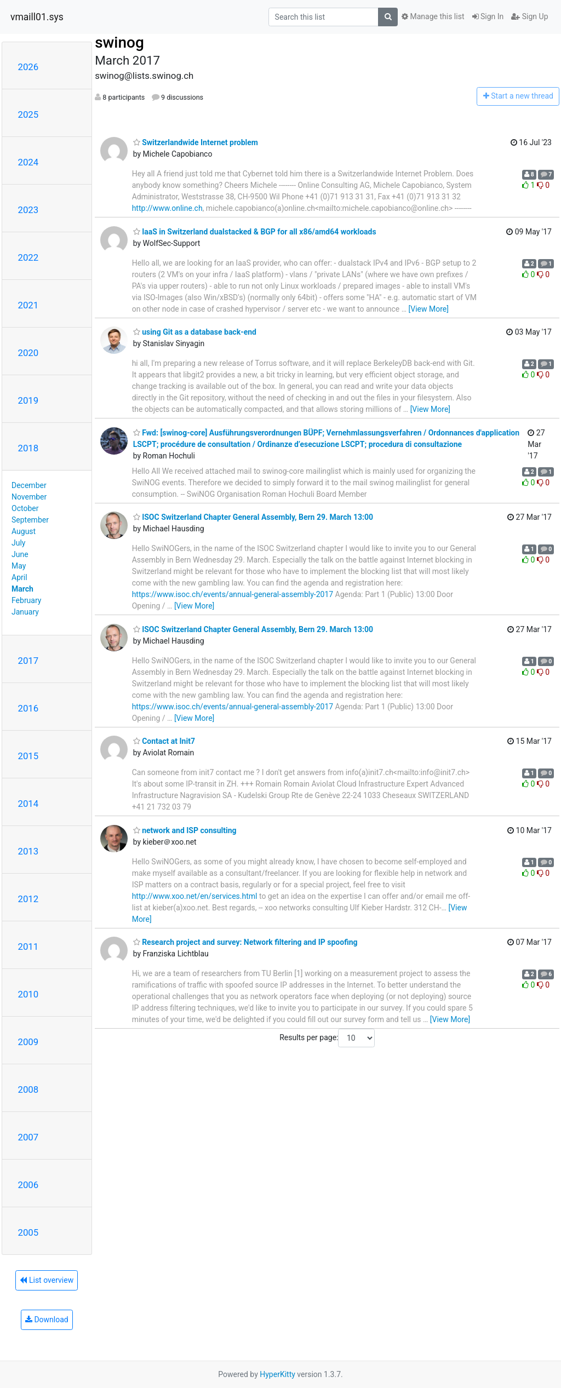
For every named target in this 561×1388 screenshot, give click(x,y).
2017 (28, 660)
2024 (28, 162)
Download (46, 1319)
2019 (28, 400)
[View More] (429, 309)
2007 (28, 1137)
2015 (28, 755)
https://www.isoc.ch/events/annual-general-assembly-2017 (232, 594)
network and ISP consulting (185, 830)
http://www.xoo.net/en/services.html (194, 896)
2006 (28, 1184)
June (20, 554)
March (22, 588)
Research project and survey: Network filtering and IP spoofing (245, 942)
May (19, 565)
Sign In (488, 16)
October (25, 508)
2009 (28, 1041)
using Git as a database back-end (194, 332)
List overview (46, 1280)
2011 (28, 946)
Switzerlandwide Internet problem (195, 142)
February (26, 600)
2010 (28, 994)
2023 (28, 209)
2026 (28, 66)
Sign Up (529, 16)
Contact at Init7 (164, 741)
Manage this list (433, 16)
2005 (28, 1232)
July (18, 542)
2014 (28, 803)
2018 (28, 448)
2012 (28, 898)
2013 (28, 851)
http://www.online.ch (167, 208)
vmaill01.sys (37, 17)
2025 (28, 114)
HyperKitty (277, 1374)
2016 (28, 708)
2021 (28, 305)
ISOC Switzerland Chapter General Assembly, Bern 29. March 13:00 (253, 517)
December (29, 485)
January (25, 611)
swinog (119, 42)
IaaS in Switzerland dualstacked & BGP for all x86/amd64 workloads (254, 231)
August (24, 531)
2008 (28, 1089)
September (30, 519)
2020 (28, 352)
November (29, 496)
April (19, 577)
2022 (28, 257)
